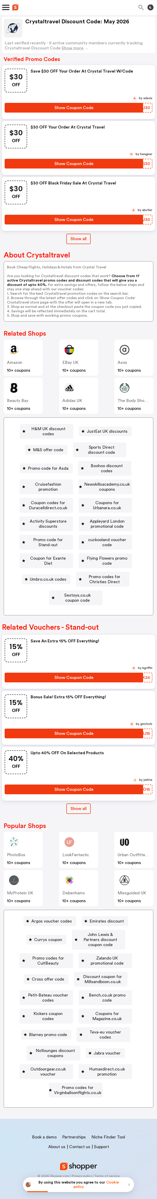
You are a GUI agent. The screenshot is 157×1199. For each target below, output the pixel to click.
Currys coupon (78, 924)
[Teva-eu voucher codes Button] (76, 1031)
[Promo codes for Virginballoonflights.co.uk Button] (76, 1085)
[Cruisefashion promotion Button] (75, 469)
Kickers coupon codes (110, 1004)
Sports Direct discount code (101, 442)
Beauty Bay (17, 401)
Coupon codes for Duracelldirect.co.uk (78, 496)
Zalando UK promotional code (52, 964)
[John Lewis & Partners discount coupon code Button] (76, 937)
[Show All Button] (78, 798)
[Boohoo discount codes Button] (105, 455)
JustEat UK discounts (110, 429)
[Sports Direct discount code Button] (100, 442)
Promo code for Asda (46, 456)
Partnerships (74, 1129)
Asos (122, 362)
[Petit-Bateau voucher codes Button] (75, 991)
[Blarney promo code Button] (112, 1018)
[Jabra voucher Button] (112, 1044)
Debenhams (73, 882)
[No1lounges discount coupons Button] (53, 1044)
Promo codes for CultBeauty (78, 951)
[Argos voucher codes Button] (49, 910)
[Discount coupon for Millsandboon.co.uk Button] (76, 977)
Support (101, 1139)
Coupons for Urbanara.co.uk (77, 509)
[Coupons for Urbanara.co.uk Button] (75, 509)
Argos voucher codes (51, 910)
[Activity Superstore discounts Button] (76, 522)
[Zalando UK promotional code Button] (51, 964)
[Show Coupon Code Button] (74, 108)
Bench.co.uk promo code (47, 1004)
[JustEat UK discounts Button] (108, 429)
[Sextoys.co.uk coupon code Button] (76, 590)
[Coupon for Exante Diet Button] (41, 563)
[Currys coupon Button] (76, 924)
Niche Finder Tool (108, 1129)
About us (56, 1139)
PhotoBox (16, 844)
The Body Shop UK (135, 401)
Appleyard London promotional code (77, 536)
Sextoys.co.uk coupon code (77, 590)
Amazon (14, 362)
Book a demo (44, 1129)
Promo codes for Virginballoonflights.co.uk (78, 1085)
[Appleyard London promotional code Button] (75, 536)
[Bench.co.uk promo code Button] (46, 1004)
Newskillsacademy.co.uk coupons (77, 482)
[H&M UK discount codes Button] (46, 429)
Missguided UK (132, 882)
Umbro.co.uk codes (37, 576)
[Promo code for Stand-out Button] (43, 549)
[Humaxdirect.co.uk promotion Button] (76, 1071)
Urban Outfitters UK (136, 844)
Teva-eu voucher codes (77, 1031)
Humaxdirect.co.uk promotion (77, 1071)
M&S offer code (42, 442)
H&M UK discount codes (48, 429)
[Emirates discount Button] (105, 910)
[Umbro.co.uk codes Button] (35, 576)
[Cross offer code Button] (112, 964)
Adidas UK (72, 401)
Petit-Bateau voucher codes (77, 991)
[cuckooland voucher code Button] (109, 549)
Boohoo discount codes (106, 456)
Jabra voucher (114, 1045)
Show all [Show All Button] (78, 239)
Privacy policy (82, 1168)
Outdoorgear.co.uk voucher (78, 1058)
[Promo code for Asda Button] (44, 455)
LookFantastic (75, 844)
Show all (78, 798)
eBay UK (70, 362)
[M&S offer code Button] (40, 442)
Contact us (79, 1139)
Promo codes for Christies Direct (104, 576)
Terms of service (107, 1168)
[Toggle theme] (150, 7)
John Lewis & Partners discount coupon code (77, 937)
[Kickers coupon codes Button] (108, 1004)
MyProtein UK (20, 882)
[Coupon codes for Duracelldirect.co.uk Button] (76, 496)
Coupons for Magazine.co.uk (50, 1018)
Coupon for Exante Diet (43, 563)
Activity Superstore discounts (77, 523)
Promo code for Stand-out (44, 549)
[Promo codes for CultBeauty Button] (76, 951)
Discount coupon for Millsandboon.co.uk (77, 977)
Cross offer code (114, 964)
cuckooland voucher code (111, 549)
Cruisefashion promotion (77, 469)
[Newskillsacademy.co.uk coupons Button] (75, 482)
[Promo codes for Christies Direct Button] (103, 576)
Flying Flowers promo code (109, 563)
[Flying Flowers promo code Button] (107, 563)
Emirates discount (107, 910)
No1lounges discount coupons (55, 1045)
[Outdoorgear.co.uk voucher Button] (76, 1058)
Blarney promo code (114, 1018)
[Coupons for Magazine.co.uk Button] (48, 1018)
